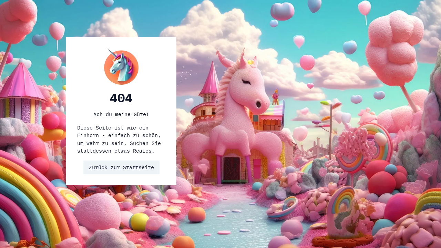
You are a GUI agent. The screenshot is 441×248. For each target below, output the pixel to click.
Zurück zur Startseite (121, 167)
